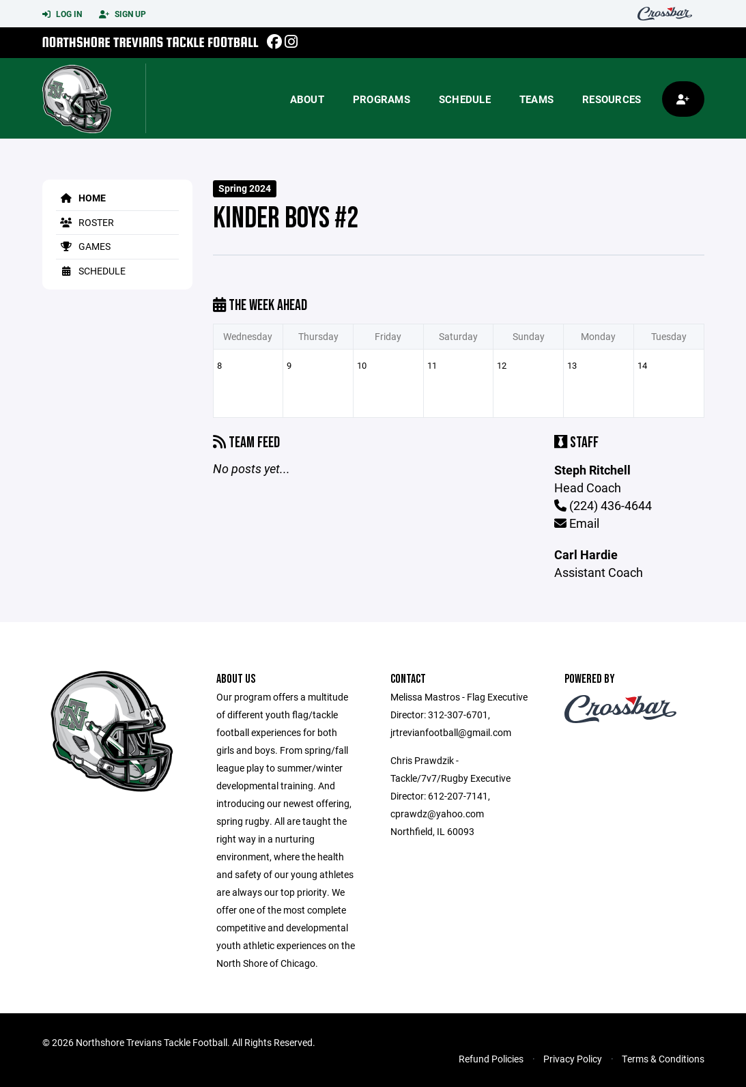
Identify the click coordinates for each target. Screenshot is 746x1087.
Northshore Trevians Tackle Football (150, 42)
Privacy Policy (572, 1058)
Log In (62, 14)
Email (576, 523)
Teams (536, 99)
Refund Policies (491, 1058)
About (307, 99)
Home (81, 197)
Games (83, 246)
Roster (85, 222)
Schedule (465, 99)
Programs (381, 99)
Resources (611, 99)
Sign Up (122, 14)
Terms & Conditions (663, 1058)
